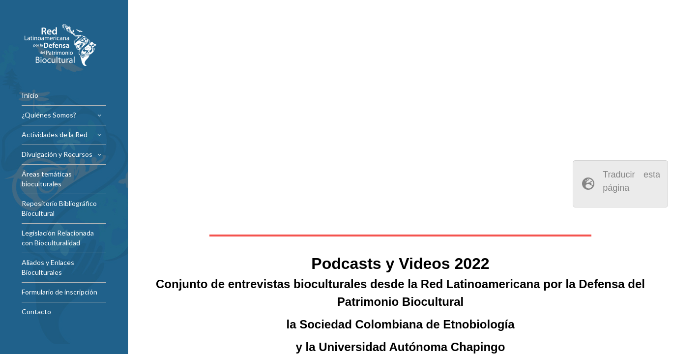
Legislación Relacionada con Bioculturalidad (58, 238)
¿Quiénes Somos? (49, 115)
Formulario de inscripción (59, 292)
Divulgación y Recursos (57, 154)
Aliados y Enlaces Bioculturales (48, 267)
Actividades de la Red (55, 134)
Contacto (36, 311)
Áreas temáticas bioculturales (47, 179)
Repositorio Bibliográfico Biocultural (59, 208)
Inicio (30, 95)
